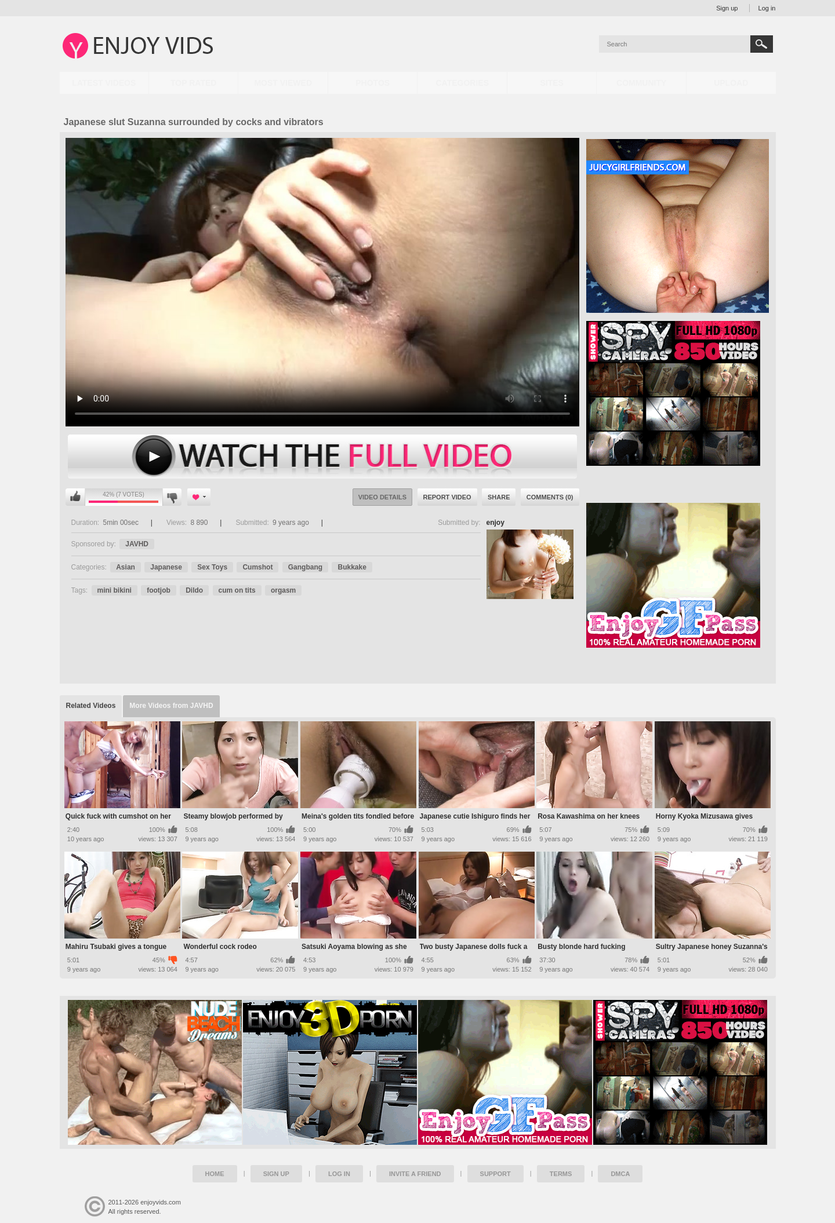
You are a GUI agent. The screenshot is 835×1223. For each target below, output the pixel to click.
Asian (125, 567)
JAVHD (136, 544)
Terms (561, 1173)
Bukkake (351, 567)
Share (499, 497)
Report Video (447, 497)
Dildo (194, 590)
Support (495, 1173)
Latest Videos (104, 82)
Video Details (382, 497)
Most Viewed (283, 82)
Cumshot (257, 567)
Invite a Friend (415, 1173)
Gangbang (305, 567)
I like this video (75, 497)
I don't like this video (171, 497)
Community (641, 82)
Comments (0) (550, 497)
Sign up (727, 8)
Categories (462, 82)
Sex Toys (212, 567)
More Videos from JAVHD (171, 706)
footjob (158, 590)
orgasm (283, 590)
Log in (767, 8)
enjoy (495, 523)
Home (214, 1173)
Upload (731, 82)
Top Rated (193, 82)
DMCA (620, 1173)
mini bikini (114, 590)
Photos (372, 82)
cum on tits (237, 590)
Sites (551, 82)
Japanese (166, 567)
